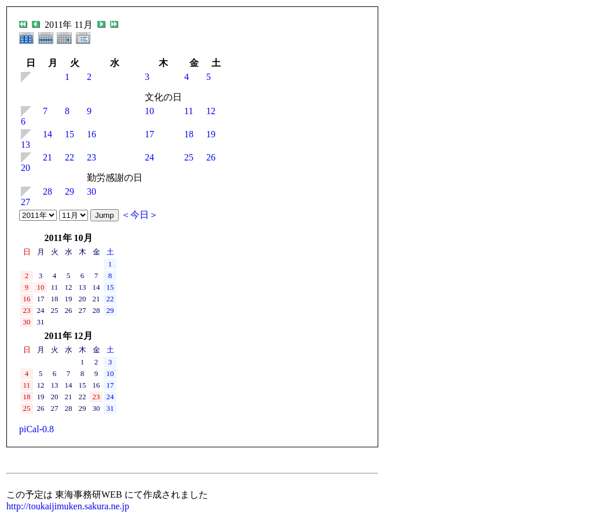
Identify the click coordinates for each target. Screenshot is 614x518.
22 (69, 157)
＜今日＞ (139, 215)
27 (25, 202)
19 (210, 134)
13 (25, 144)
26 (210, 157)
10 (149, 111)
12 (210, 111)
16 (91, 134)
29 (69, 191)
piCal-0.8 (36, 429)
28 (47, 191)
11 (188, 111)
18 (188, 134)
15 (69, 134)
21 (47, 157)
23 (91, 157)
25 (188, 157)
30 (91, 191)
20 (25, 168)
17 (149, 134)
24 (149, 157)
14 (47, 134)
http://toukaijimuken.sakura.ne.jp (67, 506)
